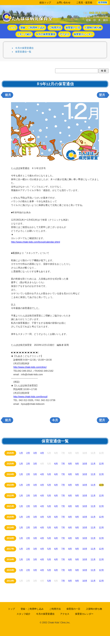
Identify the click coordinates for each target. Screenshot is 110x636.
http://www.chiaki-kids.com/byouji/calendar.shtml (35, 242)
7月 (63, 464)
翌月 (102, 95)
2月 (28, 453)
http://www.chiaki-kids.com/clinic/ (30, 367)
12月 (101, 464)
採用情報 (102, 2)
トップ (12, 27)
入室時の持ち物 (92, 27)
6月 (56, 464)
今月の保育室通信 (45, 34)
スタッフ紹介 (24, 34)
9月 (77, 464)
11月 (93, 464)
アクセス (64, 34)
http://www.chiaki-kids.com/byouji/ (30, 396)
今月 (55, 420)
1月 (21, 453)
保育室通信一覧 (23, 52)
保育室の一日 (72, 27)
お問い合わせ (63, 2)
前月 (8, 95)
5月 (49, 474)
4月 (42, 453)
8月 (70, 464)
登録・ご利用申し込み (32, 27)
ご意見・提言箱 (84, 2)
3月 (35, 453)
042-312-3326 (98, 12)
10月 (84, 464)
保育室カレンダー (83, 34)
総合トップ (45, 2)
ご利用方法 (55, 27)
